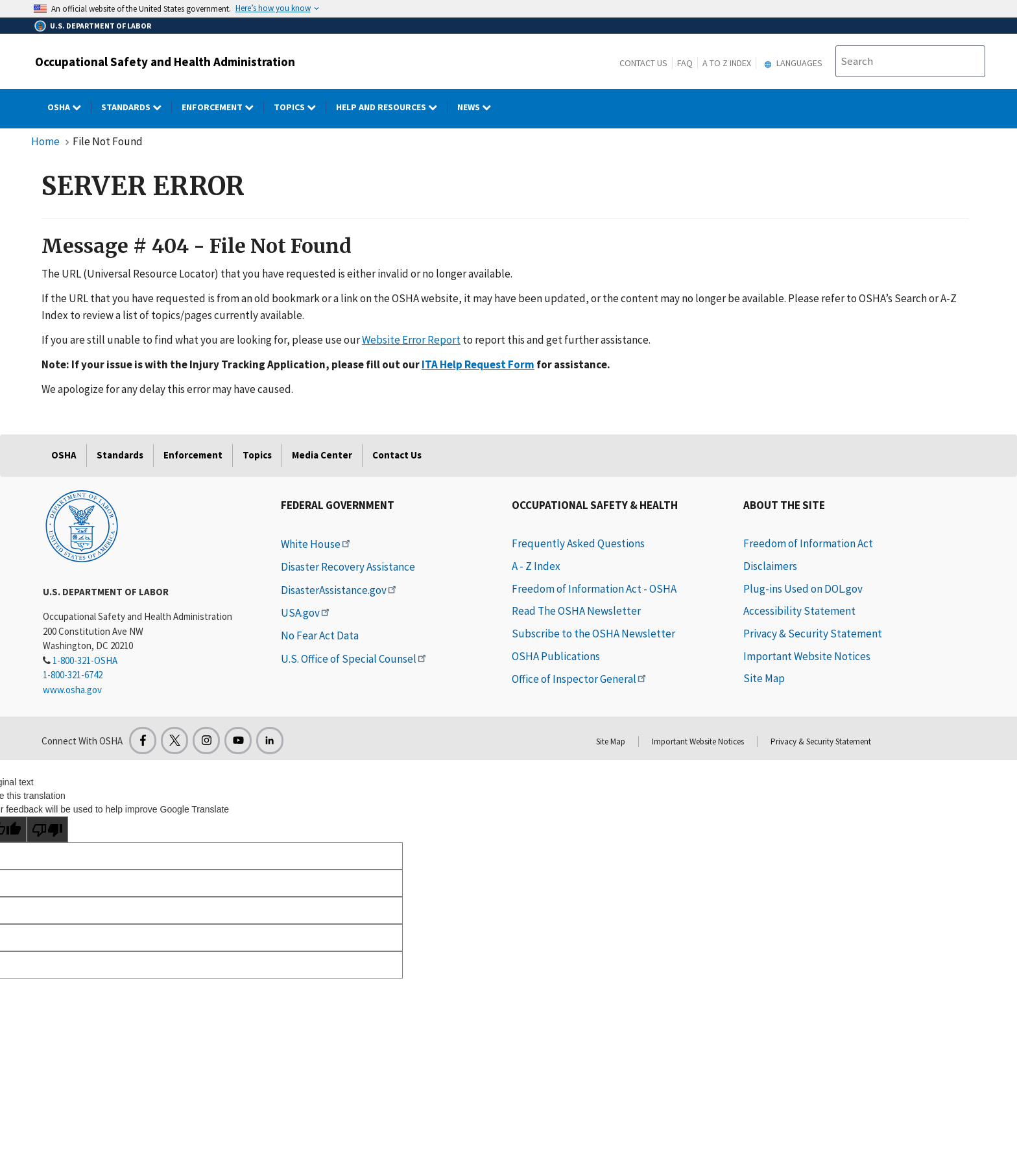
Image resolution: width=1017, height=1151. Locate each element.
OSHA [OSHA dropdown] (69, 107)
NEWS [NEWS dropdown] (479, 107)
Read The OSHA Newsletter (576, 611)
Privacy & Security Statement (812, 633)
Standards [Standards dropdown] (136, 107)
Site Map (764, 678)
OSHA (64, 455)
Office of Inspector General (580, 679)
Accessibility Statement (799, 611)
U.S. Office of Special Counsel (354, 659)
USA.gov (306, 613)
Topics (257, 455)
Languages (791, 63)
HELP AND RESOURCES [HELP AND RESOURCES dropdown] (392, 107)
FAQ (685, 63)
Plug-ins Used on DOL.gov (803, 589)
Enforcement (192, 455)
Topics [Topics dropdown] (300, 107)
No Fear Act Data (320, 635)
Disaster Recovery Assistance (348, 567)
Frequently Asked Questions (578, 543)
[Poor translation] (47, 829)
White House (316, 544)
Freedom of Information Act (808, 543)
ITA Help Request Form (478, 364)
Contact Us (643, 63)
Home (45, 141)
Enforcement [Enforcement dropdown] (223, 107)
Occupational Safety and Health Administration (165, 61)
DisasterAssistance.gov (339, 590)
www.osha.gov (72, 689)
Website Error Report (411, 340)
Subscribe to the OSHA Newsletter (593, 633)
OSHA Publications (556, 656)
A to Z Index (726, 63)
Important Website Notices (806, 656)
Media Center (322, 455)
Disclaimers (770, 566)
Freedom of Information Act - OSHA (594, 589)
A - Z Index (536, 566)
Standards (120, 455)
